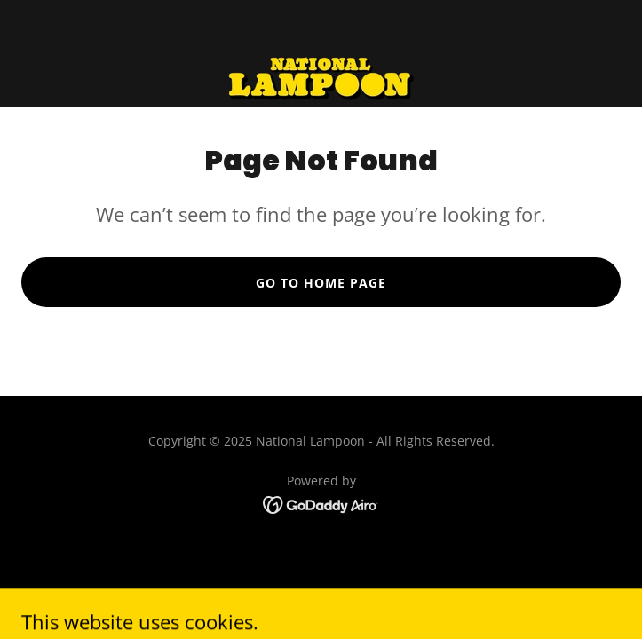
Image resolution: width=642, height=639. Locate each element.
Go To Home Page (321, 282)
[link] (321, 53)
